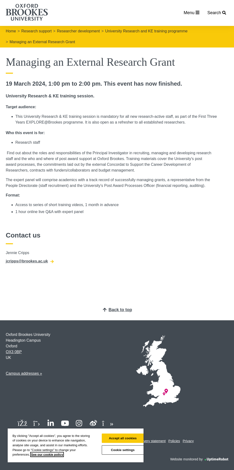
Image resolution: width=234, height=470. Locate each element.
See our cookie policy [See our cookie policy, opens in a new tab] (47, 454)
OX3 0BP (14, 352)
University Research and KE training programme (146, 31)
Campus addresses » (24, 373)
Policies (174, 441)
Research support (36, 31)
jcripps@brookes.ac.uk (30, 261)
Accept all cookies (123, 438)
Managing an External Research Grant (42, 42)
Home (11, 31)
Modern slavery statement (146, 441)
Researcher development (78, 31)
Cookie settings (123, 450)
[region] (76, 445)
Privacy (188, 441)
